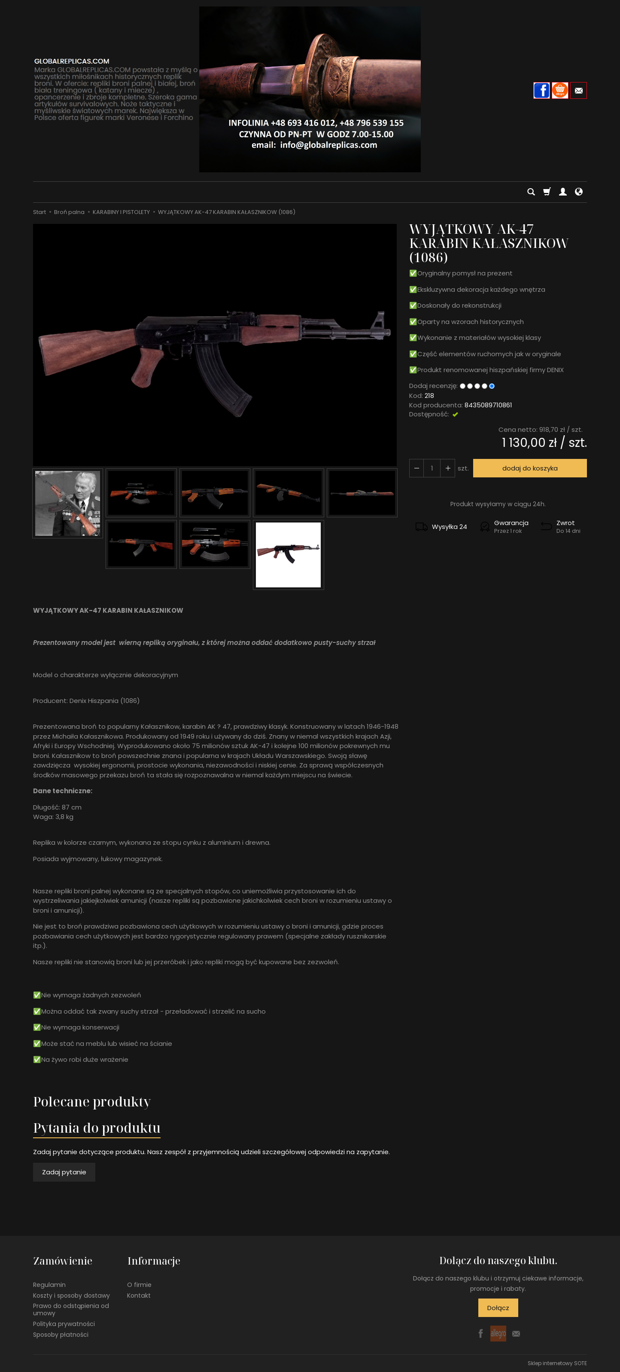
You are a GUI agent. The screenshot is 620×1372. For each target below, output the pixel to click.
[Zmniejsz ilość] (447, 468)
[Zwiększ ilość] (416, 468)
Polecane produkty (92, 1101)
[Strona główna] (310, 89)
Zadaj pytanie (64, 1171)
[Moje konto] (563, 192)
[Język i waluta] (579, 192)
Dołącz (498, 1307)
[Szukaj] (531, 192)
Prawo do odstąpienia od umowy (71, 1309)
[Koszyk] (547, 192)
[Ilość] (432, 468)
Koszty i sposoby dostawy (71, 1294)
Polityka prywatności (64, 1323)
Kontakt (139, 1294)
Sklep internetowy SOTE (557, 1363)
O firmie (139, 1284)
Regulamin (49, 1284)
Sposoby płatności (60, 1333)
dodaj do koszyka (530, 468)
